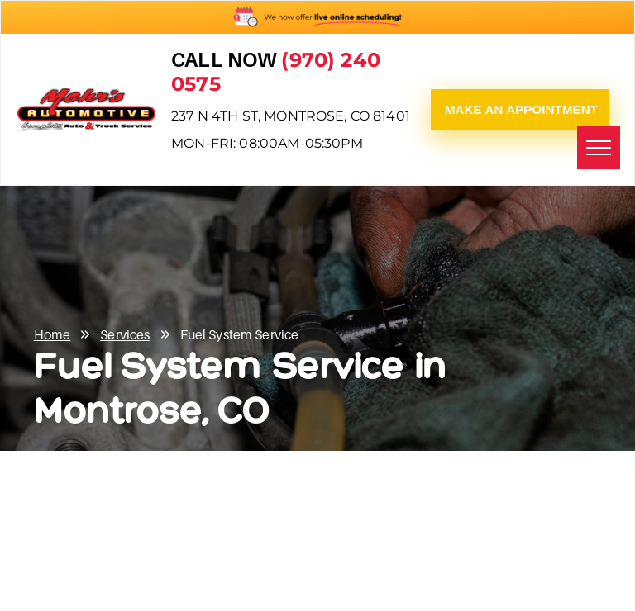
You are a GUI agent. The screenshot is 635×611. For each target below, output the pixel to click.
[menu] (598, 147)
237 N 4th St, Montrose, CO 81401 (290, 116)
